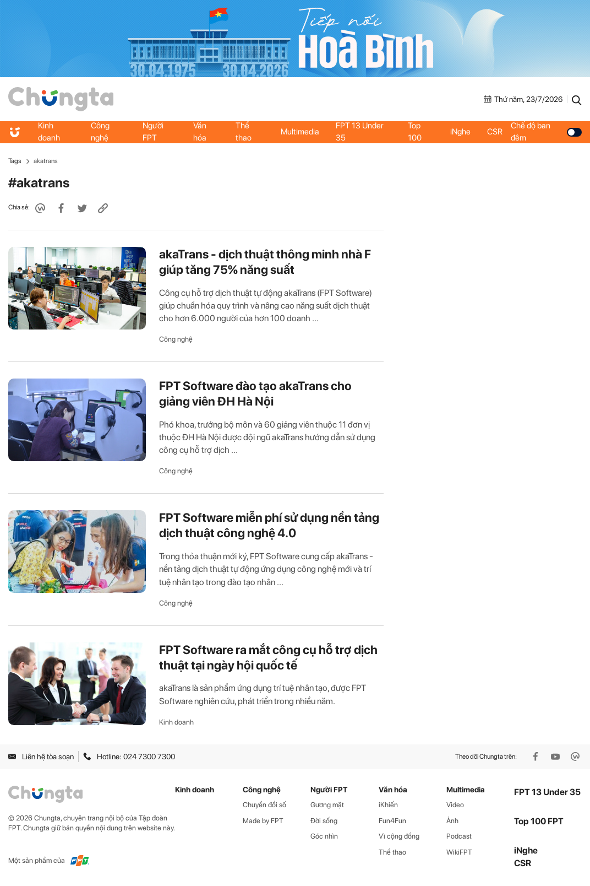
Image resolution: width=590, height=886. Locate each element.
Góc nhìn (324, 836)
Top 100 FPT (539, 821)
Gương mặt (327, 805)
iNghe (460, 132)
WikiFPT (459, 852)
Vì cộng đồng (399, 836)
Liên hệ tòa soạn (41, 756)
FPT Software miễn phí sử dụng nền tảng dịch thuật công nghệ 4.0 (269, 525)
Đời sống (323, 821)
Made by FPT (263, 821)
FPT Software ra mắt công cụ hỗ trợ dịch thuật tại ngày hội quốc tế (268, 657)
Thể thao (244, 132)
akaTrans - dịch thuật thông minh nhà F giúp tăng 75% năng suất (265, 262)
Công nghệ (100, 132)
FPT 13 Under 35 (360, 132)
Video (455, 805)
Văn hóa (199, 132)
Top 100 (415, 132)
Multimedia (300, 132)
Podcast (459, 836)
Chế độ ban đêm (546, 132)
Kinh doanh (49, 132)
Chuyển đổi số (264, 805)
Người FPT (153, 132)
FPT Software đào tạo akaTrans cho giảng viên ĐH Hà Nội (255, 393)
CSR (494, 132)
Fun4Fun (392, 821)
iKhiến (388, 805)
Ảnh (452, 821)
